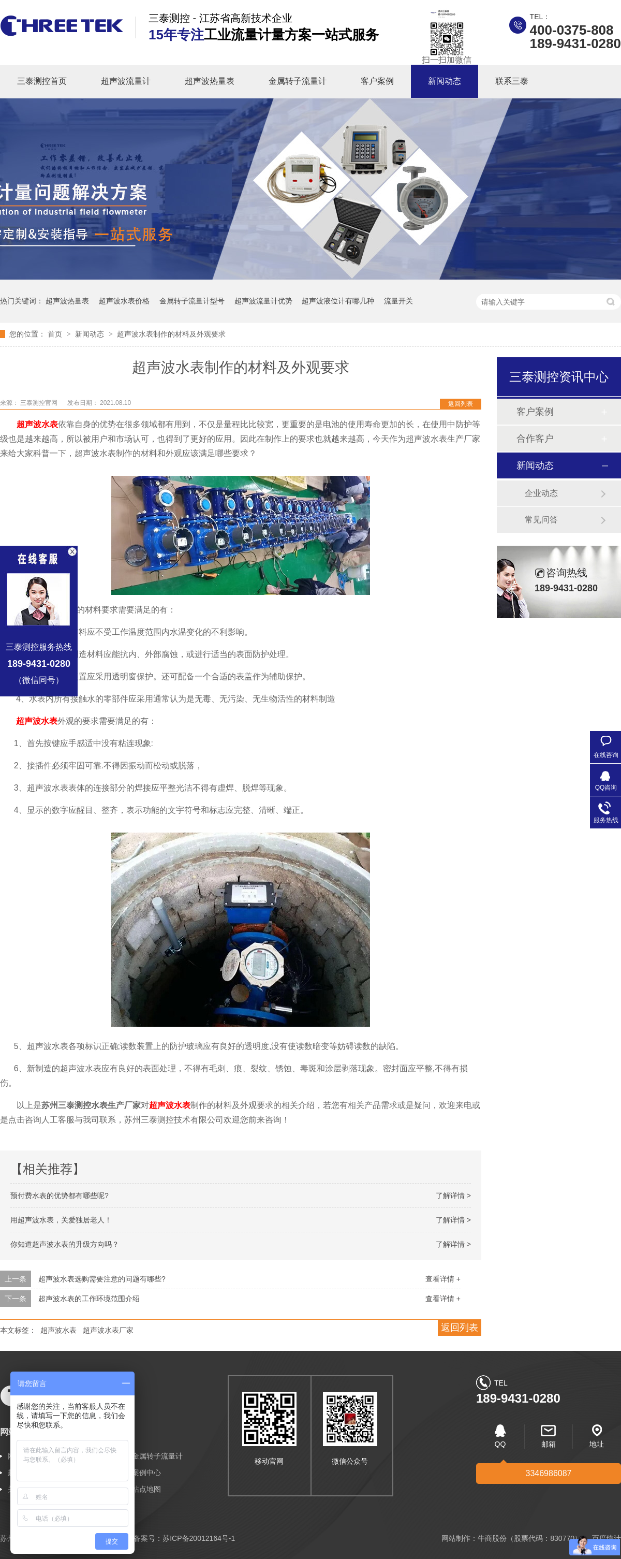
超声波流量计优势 (263, 301)
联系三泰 (511, 81)
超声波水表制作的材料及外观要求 (171, 334)
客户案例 (377, 81)
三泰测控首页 (42, 81)
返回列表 (460, 403)
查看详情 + (443, 1279)
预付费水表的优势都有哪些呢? (59, 1195)
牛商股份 (492, 1538)
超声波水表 (37, 424)
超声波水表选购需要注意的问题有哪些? (102, 1279)
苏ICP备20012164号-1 (198, 1538)
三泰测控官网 (39, 402)
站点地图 (146, 1489)
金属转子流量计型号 (192, 301)
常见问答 (541, 519)
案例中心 (146, 1472)
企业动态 (541, 493)
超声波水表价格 (124, 301)
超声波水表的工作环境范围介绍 (89, 1298)
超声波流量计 (126, 81)
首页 (56, 334)
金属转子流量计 (298, 81)
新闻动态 (444, 81)
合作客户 (535, 438)
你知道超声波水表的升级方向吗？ (64, 1244)
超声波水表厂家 (108, 1330)
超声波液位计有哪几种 (338, 301)
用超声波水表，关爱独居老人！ (61, 1220)
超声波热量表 (209, 81)
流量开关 (398, 301)
